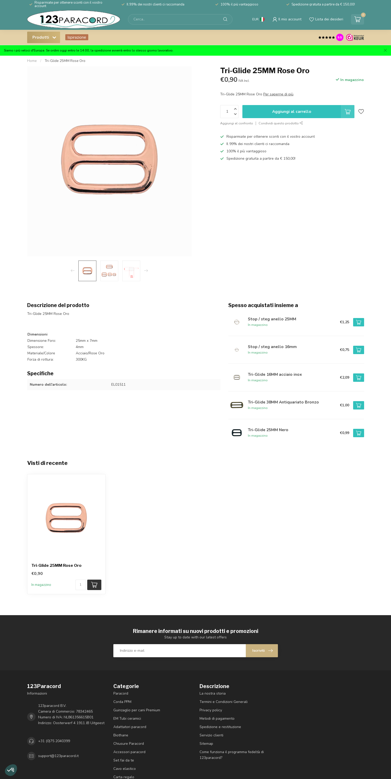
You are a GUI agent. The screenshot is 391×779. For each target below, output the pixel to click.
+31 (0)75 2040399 (54, 740)
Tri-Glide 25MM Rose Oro (65, 61)
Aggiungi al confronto (236, 123)
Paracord (120, 693)
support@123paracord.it (58, 755)
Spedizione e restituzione (220, 726)
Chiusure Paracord (128, 743)
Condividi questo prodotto (281, 123)
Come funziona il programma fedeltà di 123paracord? (232, 754)
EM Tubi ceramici (127, 718)
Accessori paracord (129, 751)
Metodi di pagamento (217, 718)
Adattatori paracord (129, 726)
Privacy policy (211, 710)
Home (32, 61)
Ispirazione (76, 37)
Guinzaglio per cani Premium (136, 710)
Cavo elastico (124, 768)
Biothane (120, 735)
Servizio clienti (211, 735)
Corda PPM (122, 701)
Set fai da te (123, 760)
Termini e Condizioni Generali (224, 701)
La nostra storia (213, 693)
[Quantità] (80, 585)
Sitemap (206, 743)
